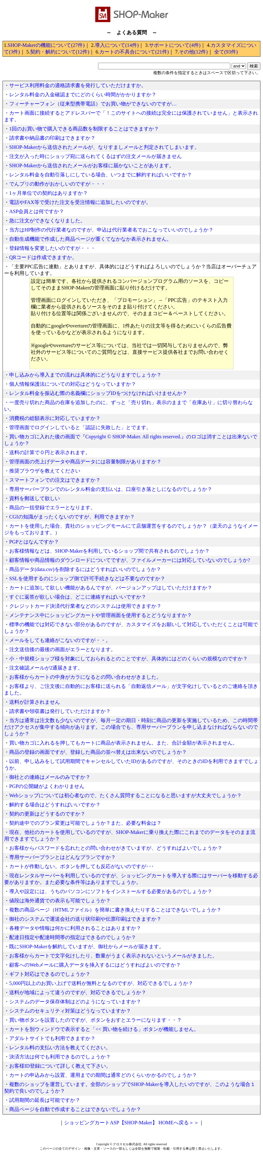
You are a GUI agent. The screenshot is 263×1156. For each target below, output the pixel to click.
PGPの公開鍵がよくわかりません (46, 786)
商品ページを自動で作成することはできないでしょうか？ (75, 1109)
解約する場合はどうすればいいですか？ (55, 804)
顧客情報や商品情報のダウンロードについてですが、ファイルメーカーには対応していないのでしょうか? (129, 560)
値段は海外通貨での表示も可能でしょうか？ (60, 900)
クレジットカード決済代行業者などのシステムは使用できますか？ (85, 606)
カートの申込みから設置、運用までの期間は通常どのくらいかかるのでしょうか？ (103, 1075)
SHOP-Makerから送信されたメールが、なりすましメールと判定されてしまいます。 (104, 147)
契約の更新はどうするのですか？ (47, 813)
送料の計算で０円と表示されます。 (49, 452)
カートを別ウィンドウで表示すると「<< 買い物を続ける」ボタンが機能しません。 (104, 1029)
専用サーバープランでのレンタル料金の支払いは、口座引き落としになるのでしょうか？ (110, 489)
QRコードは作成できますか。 (43, 257)
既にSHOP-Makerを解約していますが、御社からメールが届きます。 (86, 946)
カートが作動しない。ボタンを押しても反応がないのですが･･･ (81, 866)
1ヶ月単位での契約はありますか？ (48, 193)
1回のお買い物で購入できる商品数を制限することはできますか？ (84, 128)
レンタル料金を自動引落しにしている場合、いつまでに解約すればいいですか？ (100, 174)
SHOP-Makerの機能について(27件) (46, 45)
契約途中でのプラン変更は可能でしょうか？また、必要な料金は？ (85, 823)
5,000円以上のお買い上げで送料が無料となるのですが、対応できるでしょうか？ (101, 983)
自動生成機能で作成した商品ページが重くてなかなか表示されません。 (90, 239)
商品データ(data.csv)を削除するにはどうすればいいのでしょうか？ (85, 569)
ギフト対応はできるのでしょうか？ (49, 974)
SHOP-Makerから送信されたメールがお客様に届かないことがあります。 (91, 165)
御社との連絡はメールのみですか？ (49, 777)
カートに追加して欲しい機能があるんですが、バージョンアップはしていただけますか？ (110, 587)
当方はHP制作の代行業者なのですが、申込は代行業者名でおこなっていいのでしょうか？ (111, 229)
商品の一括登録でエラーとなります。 (52, 507)
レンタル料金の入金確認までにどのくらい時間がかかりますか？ (82, 94)
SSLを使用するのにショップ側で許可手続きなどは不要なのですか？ (87, 578)
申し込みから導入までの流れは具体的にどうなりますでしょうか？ (85, 375)
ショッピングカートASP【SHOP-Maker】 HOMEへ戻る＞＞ (131, 1122)
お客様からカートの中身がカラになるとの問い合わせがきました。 (85, 677)
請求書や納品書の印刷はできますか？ (52, 138)
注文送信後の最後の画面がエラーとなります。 (62, 649)
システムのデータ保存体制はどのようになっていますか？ (75, 1001)
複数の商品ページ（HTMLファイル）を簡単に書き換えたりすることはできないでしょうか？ (115, 909)
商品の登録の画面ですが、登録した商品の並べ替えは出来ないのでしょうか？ (98, 752)
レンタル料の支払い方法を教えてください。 (60, 1047)
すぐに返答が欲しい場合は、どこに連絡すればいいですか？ (77, 597)
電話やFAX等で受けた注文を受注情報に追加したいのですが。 (80, 202)
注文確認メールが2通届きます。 (46, 667)
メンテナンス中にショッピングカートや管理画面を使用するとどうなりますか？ (100, 615)
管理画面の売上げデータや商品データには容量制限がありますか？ (85, 461)
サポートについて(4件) (175, 45)
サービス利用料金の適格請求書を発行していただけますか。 (77, 85)
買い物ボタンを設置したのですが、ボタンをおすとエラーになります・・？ (95, 1020)
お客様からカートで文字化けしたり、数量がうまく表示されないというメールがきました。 (113, 955)
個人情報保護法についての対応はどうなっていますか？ (72, 384)
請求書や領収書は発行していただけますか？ (60, 711)
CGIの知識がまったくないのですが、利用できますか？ (72, 516)
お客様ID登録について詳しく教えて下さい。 (60, 1066)
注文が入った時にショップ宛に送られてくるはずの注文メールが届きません (95, 156)
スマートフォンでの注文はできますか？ (55, 480)
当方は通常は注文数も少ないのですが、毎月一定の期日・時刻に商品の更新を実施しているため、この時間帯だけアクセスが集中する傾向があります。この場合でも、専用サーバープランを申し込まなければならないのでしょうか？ (131, 727)
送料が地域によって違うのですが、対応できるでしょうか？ (77, 992)
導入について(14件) (117, 45)
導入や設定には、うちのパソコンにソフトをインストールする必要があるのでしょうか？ (110, 891)
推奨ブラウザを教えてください (44, 470)
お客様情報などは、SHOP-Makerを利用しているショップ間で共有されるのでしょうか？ (109, 551)
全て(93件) (226, 51)
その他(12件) (193, 51)
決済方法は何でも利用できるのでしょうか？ (60, 1056)
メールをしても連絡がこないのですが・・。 (60, 640)
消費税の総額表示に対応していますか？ (55, 418)
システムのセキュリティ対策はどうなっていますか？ (70, 1010)
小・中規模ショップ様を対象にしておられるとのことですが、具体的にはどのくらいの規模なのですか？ (128, 658)
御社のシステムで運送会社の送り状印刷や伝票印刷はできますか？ (85, 919)
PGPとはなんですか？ (34, 541)
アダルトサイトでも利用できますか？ (52, 1038)
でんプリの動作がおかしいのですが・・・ (57, 184)
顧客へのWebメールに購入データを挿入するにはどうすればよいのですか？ (95, 965)
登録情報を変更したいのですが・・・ (52, 248)
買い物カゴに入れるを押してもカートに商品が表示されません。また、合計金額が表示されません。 (123, 743)
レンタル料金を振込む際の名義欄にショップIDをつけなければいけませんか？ (98, 393)
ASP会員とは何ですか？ (36, 211)
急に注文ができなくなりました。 (47, 220)
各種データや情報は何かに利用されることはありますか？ (75, 928)
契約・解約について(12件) (59, 51)
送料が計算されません (34, 702)
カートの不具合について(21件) (134, 51)
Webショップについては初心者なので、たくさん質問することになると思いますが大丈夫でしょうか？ (125, 795)
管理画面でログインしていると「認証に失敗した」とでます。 (80, 427)
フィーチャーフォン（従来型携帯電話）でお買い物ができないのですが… (93, 103)
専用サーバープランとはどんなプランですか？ (62, 857)
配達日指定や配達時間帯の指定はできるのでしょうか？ (72, 937)
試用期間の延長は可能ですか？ (44, 1100)
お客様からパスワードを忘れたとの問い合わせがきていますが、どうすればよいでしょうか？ (115, 848)
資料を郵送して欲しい (34, 498)
